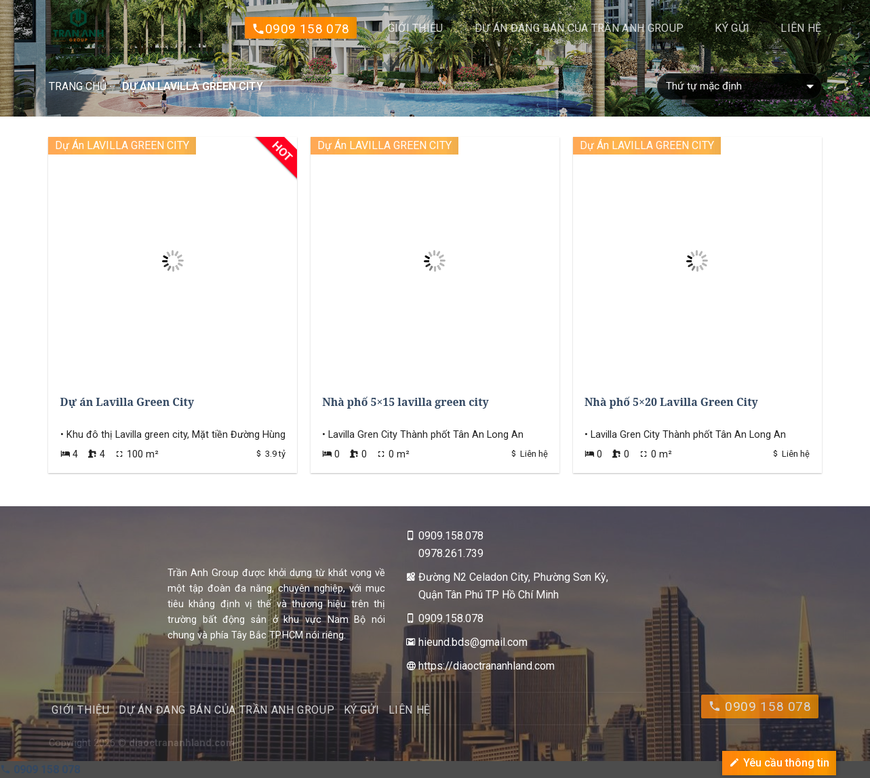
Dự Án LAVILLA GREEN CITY (122, 145)
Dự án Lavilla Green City (127, 401)
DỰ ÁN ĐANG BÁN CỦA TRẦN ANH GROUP (579, 28)
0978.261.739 (450, 553)
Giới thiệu (415, 28)
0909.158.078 (450, 535)
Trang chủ (77, 86)
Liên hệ (800, 28)
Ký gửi (732, 28)
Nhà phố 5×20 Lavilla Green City (671, 401)
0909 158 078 (301, 29)
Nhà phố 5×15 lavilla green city (405, 401)
